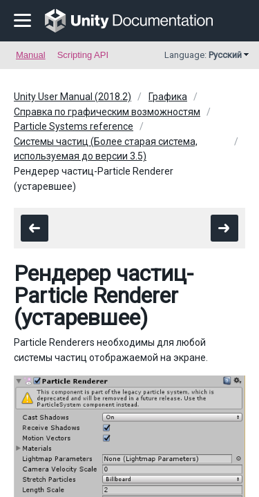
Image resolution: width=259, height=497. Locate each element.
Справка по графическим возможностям (107, 111)
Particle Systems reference (73, 126)
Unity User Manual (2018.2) (72, 96)
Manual (31, 55)
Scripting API (82, 55)
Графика (167, 96)
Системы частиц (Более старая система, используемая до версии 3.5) (106, 149)
